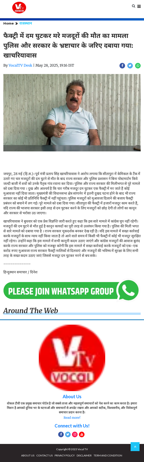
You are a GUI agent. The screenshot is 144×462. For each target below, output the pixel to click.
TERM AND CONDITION (108, 455)
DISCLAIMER (84, 455)
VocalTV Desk (20, 65)
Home (8, 23)
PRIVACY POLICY (65, 455)
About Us (72, 396)
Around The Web (30, 310)
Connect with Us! (72, 425)
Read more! (72, 418)
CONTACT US (44, 455)
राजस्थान (25, 23)
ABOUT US (27, 455)
